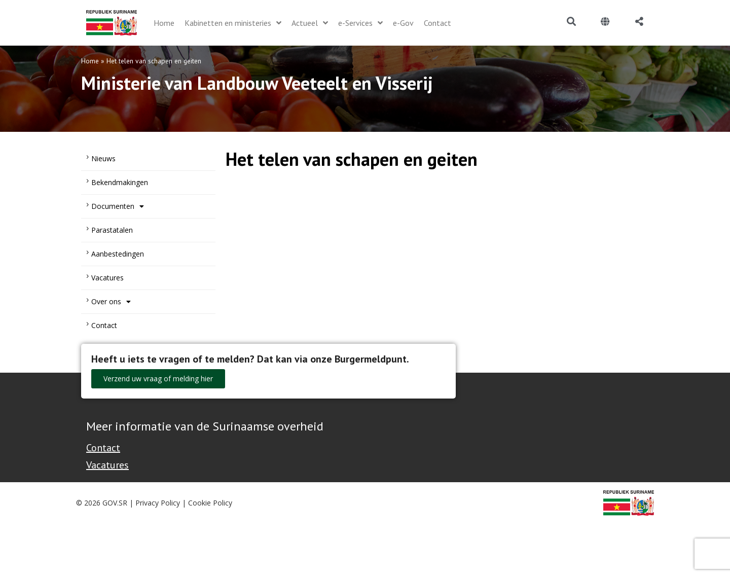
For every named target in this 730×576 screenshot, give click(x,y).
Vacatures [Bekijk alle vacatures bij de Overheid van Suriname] (107, 465)
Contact (104, 325)
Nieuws (103, 158)
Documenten (117, 206)
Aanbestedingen (117, 254)
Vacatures (107, 277)
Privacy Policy (157, 503)
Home (90, 60)
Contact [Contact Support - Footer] (103, 447)
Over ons (111, 301)
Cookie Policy (210, 503)
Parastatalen (112, 230)
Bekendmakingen (119, 182)
